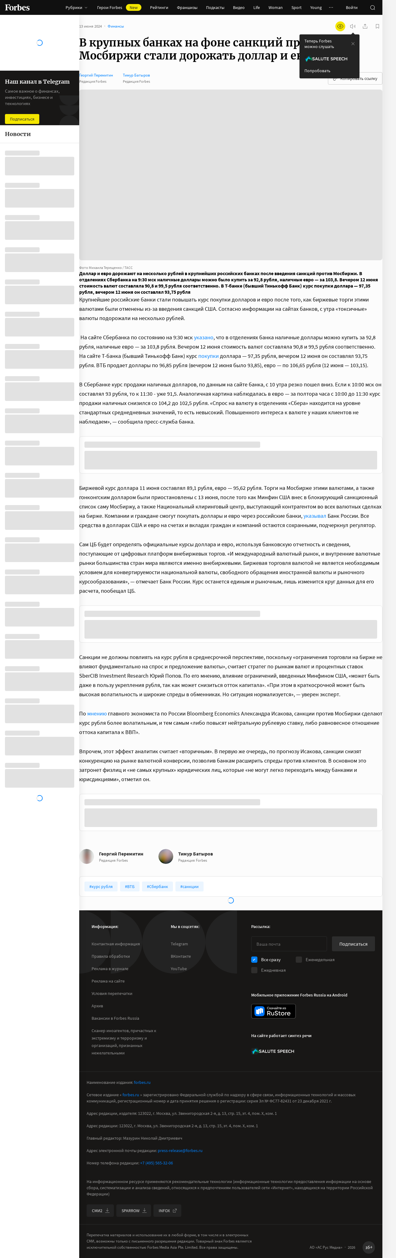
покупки (208, 355)
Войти (352, 7)
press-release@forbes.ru (180, 1150)
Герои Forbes (119, 7)
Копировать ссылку (355, 78)
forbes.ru (142, 1082)
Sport (296, 7)
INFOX (168, 1210)
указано (203, 337)
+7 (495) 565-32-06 (156, 1163)
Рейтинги (159, 7)
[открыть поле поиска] (372, 7)
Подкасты (215, 7)
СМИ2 (101, 1210)
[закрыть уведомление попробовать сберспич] (353, 44)
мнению (97, 713)
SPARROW (134, 1210)
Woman (276, 7)
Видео (239, 7)
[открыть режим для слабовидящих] (340, 26)
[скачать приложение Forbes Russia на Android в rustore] (273, 1011)
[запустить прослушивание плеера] (353, 26)
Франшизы (187, 7)
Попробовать (317, 70)
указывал (314, 515)
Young (316, 7)
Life (256, 7)
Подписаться (353, 944)
